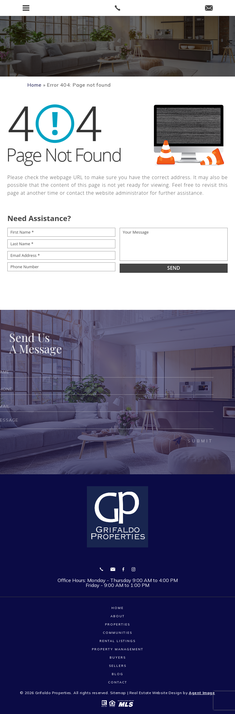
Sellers (117, 666)
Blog (117, 674)
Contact (117, 682)
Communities (117, 633)
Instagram (133, 569)
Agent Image (202, 692)
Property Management (118, 649)
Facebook (123, 569)
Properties (117, 624)
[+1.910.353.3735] (101, 569)
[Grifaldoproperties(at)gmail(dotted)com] (209, 8)
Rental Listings (117, 641)
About (117, 616)
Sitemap (118, 692)
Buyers (118, 658)
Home (117, 608)
